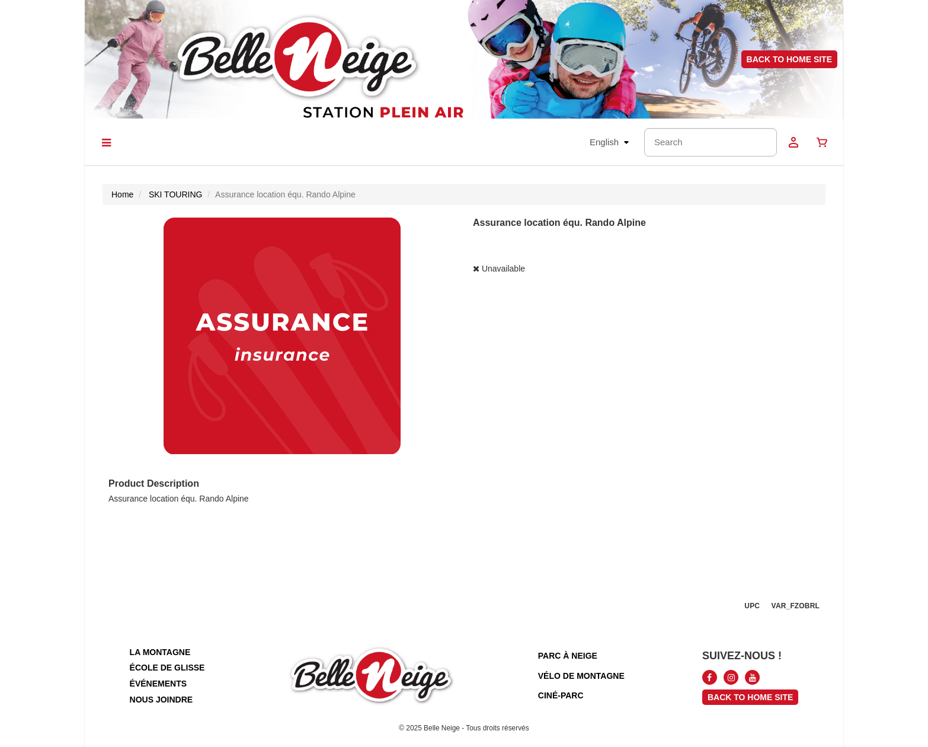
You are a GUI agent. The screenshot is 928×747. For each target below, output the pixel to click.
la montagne (160, 652)
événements (158, 683)
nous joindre (161, 699)
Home (122, 194)
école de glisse (167, 667)
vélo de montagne (581, 676)
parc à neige (567, 655)
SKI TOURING (176, 194)
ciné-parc (561, 695)
